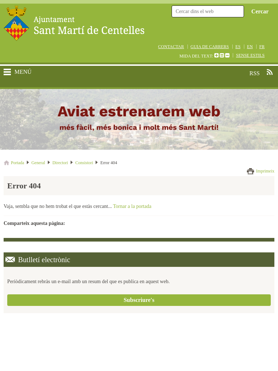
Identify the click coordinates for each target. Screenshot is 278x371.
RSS (270, 72)
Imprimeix (265, 171)
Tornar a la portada (132, 206)
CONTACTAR (171, 46)
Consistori (84, 162)
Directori (60, 162)
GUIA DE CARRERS (209, 46)
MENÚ (22, 72)
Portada (17, 162)
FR (262, 46)
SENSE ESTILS (250, 55)
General (38, 162)
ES (237, 46)
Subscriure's (138, 300)
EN (250, 46)
